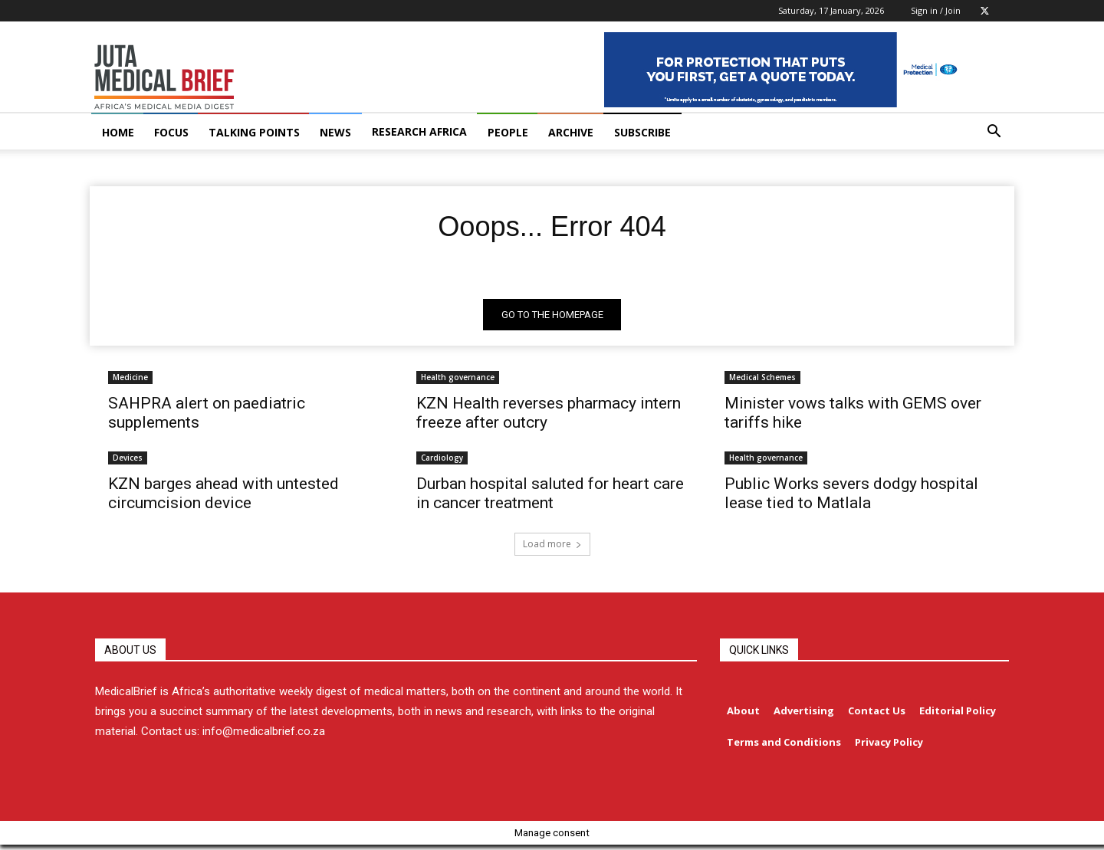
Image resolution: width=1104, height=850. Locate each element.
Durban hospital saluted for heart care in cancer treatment (550, 497)
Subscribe (642, 132)
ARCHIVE (570, 132)
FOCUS (171, 132)
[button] (993, 133)
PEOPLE (508, 132)
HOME (118, 132)
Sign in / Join (936, 10)
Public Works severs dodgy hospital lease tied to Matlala (851, 497)
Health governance (458, 381)
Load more (552, 547)
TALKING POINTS (254, 132)
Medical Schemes (762, 381)
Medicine (130, 381)
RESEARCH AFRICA (419, 131)
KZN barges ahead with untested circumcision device (223, 497)
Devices (128, 461)
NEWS (335, 132)
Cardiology (442, 461)
